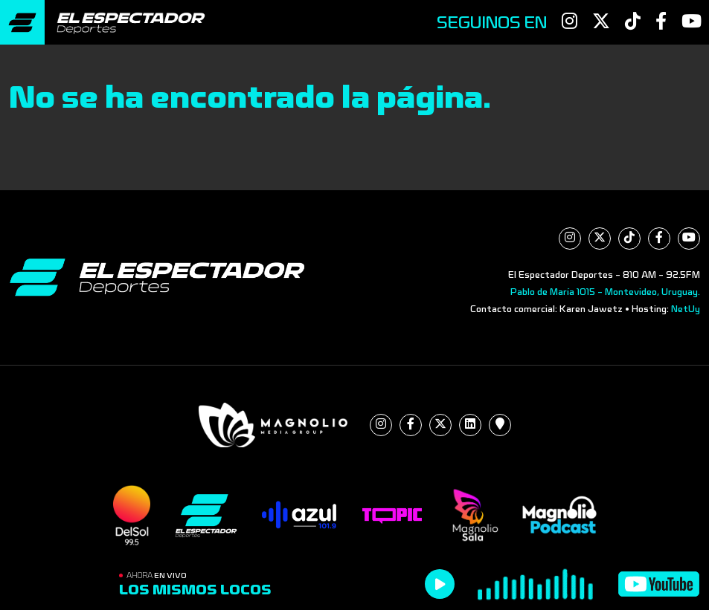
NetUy (685, 309)
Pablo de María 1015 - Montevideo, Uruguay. (605, 292)
